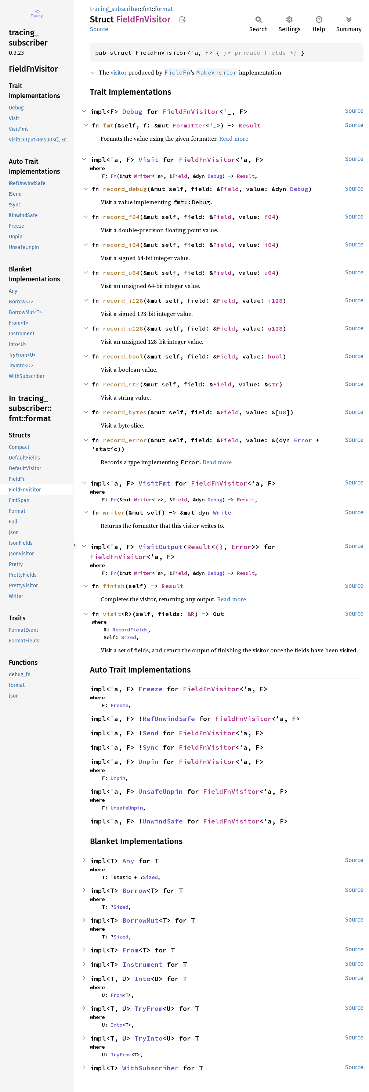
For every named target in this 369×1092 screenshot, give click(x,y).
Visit (148, 159)
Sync (150, 747)
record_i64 (121, 244)
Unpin (148, 761)
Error (303, 440)
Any (128, 861)
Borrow (134, 890)
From (130, 950)
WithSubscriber (150, 1068)
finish (114, 586)
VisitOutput (160, 547)
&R (191, 613)
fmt (147, 9)
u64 (269, 272)
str (273, 384)
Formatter (189, 125)
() (219, 547)
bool (275, 356)
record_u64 (121, 272)
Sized (128, 637)
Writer (143, 176)
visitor (119, 72)
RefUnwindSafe (168, 718)
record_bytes (125, 412)
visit (112, 613)
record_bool (123, 356)
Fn (113, 176)
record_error (125, 440)
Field (179, 176)
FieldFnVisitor (191, 111)
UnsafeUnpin (160, 791)
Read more (233, 138)
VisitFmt (154, 483)
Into (142, 978)
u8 (282, 412)
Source (99, 29)
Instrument (142, 964)
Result (250, 125)
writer (114, 512)
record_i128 (123, 300)
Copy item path (182, 19)
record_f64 (121, 216)
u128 (275, 328)
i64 (269, 244)
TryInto (148, 1038)
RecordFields (130, 629)
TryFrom (148, 1008)
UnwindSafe (162, 821)
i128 (275, 300)
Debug (132, 111)
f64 (269, 216)
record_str (121, 384)
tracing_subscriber (115, 9)
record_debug (125, 188)
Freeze (150, 689)
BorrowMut (140, 920)
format (164, 9)
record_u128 (123, 328)
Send (150, 733)
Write (222, 512)
